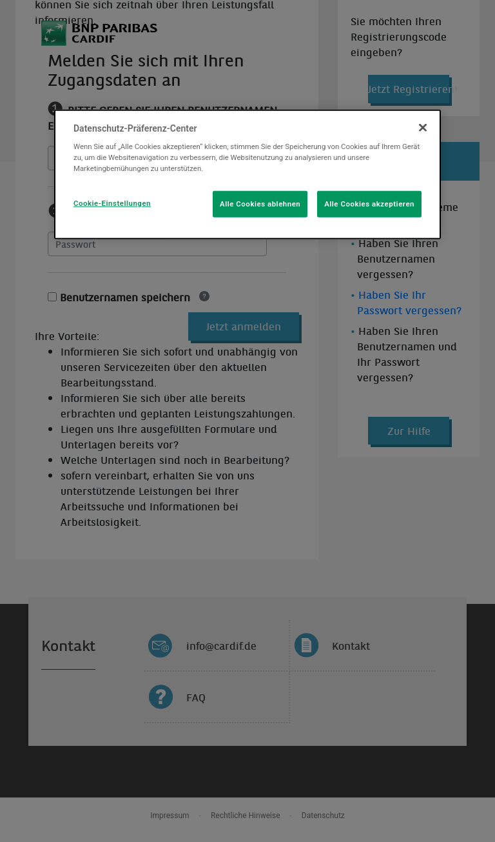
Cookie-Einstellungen (112, 202)
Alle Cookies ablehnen (260, 203)
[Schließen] (423, 128)
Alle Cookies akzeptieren (369, 203)
